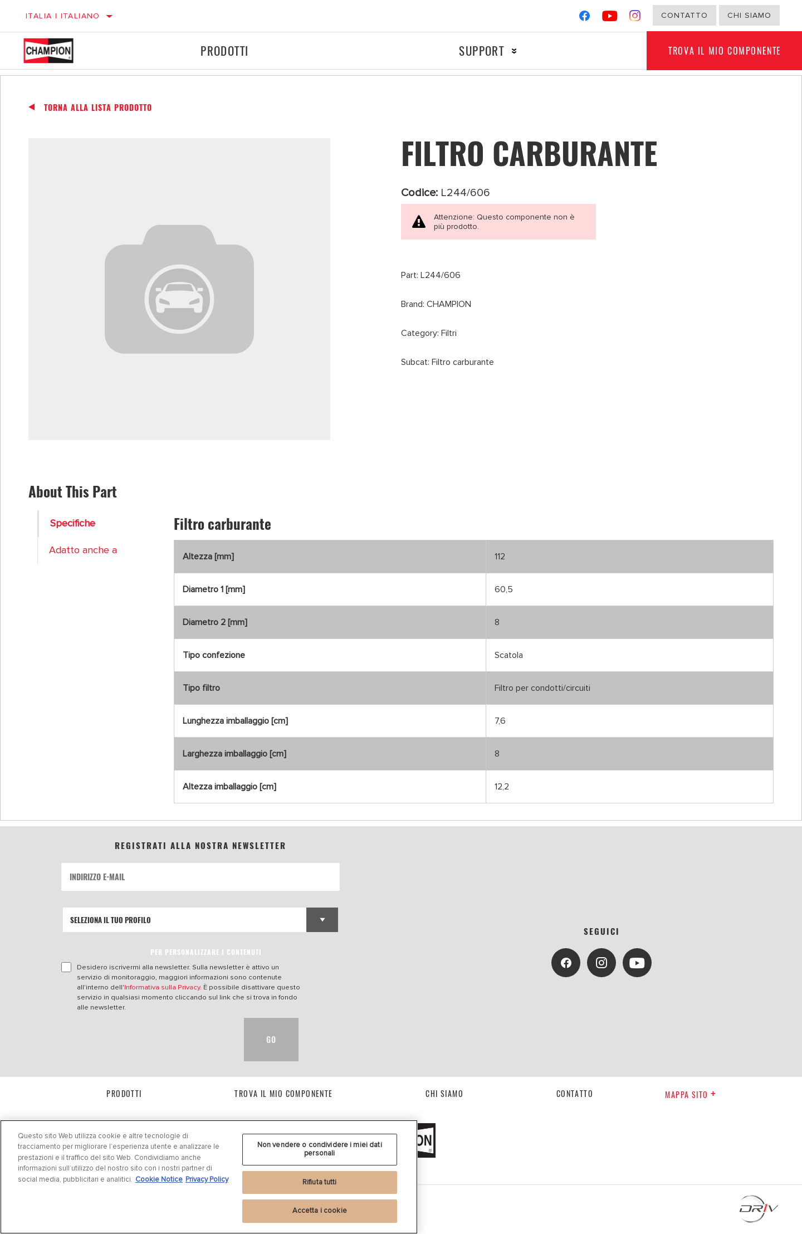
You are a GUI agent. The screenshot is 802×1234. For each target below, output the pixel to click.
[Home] (58, 51)
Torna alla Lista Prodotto (98, 107)
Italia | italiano (63, 16)
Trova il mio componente (283, 1093)
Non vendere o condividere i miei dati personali (319, 1149)
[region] (209, 1177)
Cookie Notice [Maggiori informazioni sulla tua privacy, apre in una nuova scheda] (159, 1179)
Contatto (684, 15)
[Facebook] (584, 18)
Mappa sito (690, 1094)
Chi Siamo (749, 15)
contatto (574, 1093)
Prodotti (224, 50)
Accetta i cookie (319, 1210)
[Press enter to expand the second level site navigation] (514, 51)
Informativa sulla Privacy (162, 987)
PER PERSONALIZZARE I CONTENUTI (206, 952)
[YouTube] (610, 18)
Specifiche (72, 523)
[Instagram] (635, 18)
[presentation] (146, 1039)
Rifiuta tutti (319, 1182)
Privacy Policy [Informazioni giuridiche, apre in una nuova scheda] (206, 1179)
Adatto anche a (83, 550)
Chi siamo (444, 1093)
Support (480, 50)
